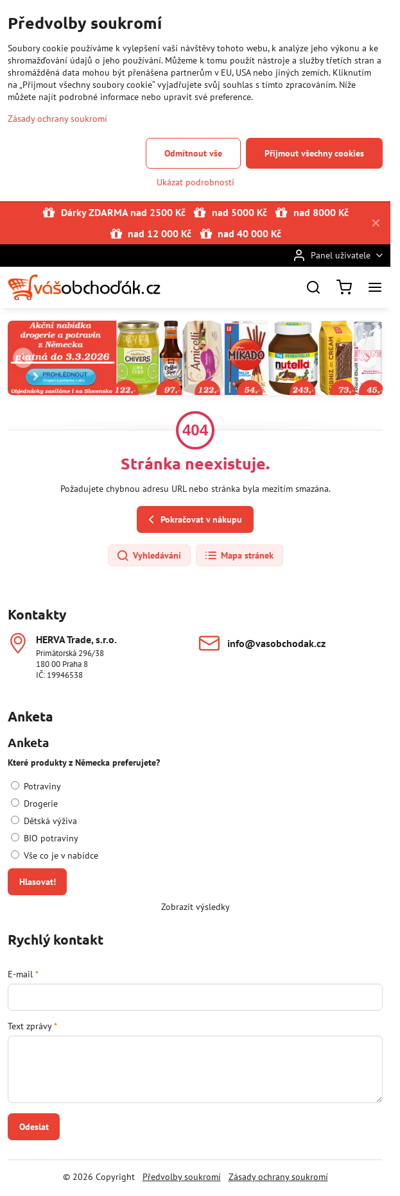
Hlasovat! (37, 882)
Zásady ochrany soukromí (278, 1177)
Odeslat (34, 1127)
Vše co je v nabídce (54, 855)
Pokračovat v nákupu (193, 519)
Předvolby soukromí (182, 1177)
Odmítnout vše (193, 153)
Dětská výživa (44, 821)
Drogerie (34, 803)
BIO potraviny (44, 838)
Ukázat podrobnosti (195, 182)
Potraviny (36, 786)
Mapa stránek (239, 556)
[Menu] (375, 287)
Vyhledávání (148, 556)
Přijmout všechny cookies (314, 153)
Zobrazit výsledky (195, 907)
